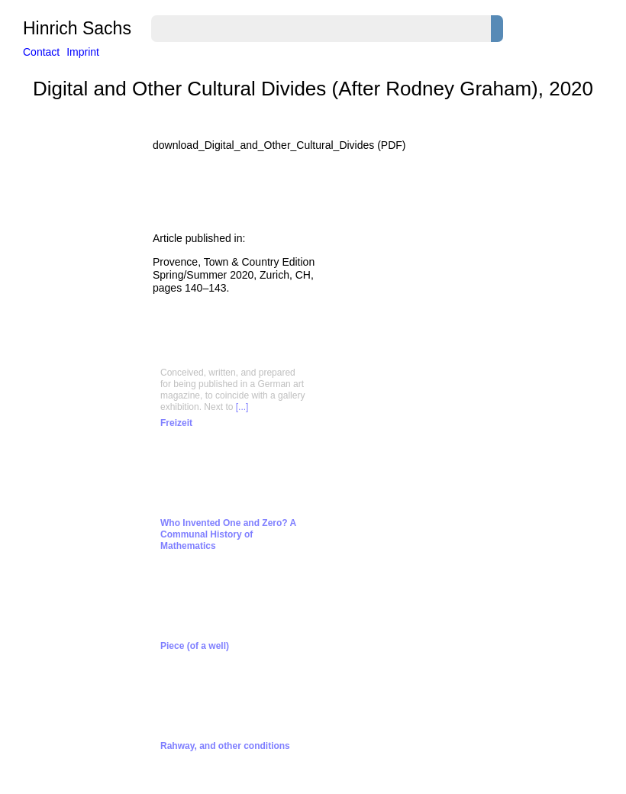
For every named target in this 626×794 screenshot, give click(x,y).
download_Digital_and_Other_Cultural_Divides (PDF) (279, 145)
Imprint (82, 52)
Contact (41, 52)
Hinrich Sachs (77, 28)
